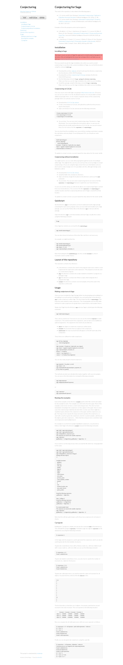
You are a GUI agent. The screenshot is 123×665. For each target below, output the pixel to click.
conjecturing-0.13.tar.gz (78, 75)
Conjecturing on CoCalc (28, 26)
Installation (23, 22)
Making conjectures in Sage (29, 36)
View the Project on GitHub (33, 12)
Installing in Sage (26, 24)
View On (42, 17)
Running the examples (27, 38)
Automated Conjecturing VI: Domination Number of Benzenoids (77, 41)
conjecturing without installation (69, 59)
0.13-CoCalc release (73, 102)
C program (24, 40)
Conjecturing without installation (30, 28)
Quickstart (23, 30)
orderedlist (39, 657)
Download (24, 17)
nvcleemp (39, 653)
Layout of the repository (27, 32)
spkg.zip (74, 71)
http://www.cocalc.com (87, 92)
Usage (22, 34)
